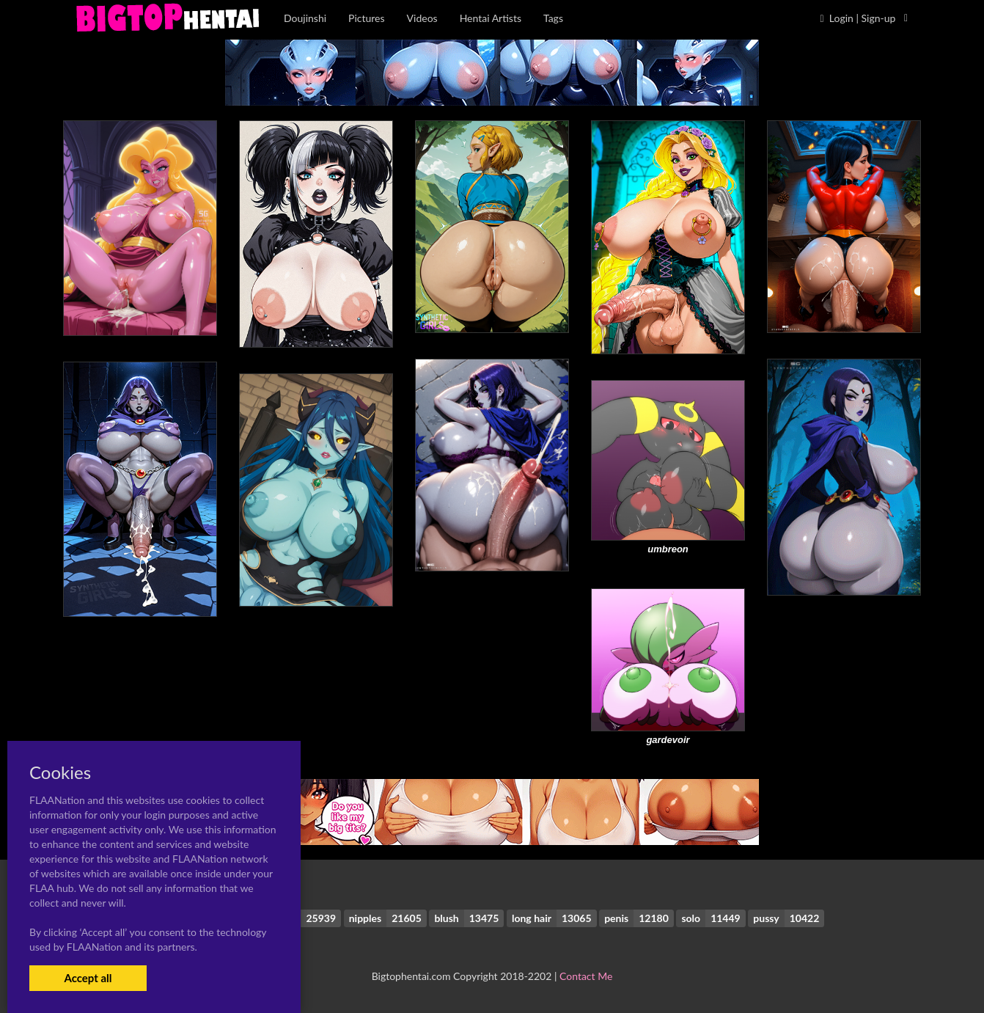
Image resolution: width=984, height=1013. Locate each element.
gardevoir (667, 739)
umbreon (668, 549)
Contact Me (585, 976)
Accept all (87, 977)
